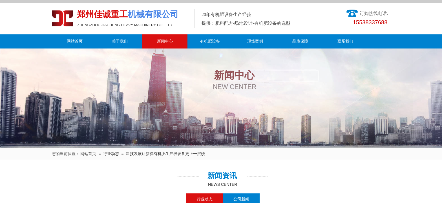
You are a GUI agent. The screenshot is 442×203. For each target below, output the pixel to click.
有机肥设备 (210, 41)
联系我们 (345, 41)
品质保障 (300, 41)
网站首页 (75, 41)
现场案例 (255, 41)
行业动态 (111, 154)
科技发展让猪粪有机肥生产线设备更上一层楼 (165, 154)
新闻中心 (165, 41)
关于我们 (120, 41)
